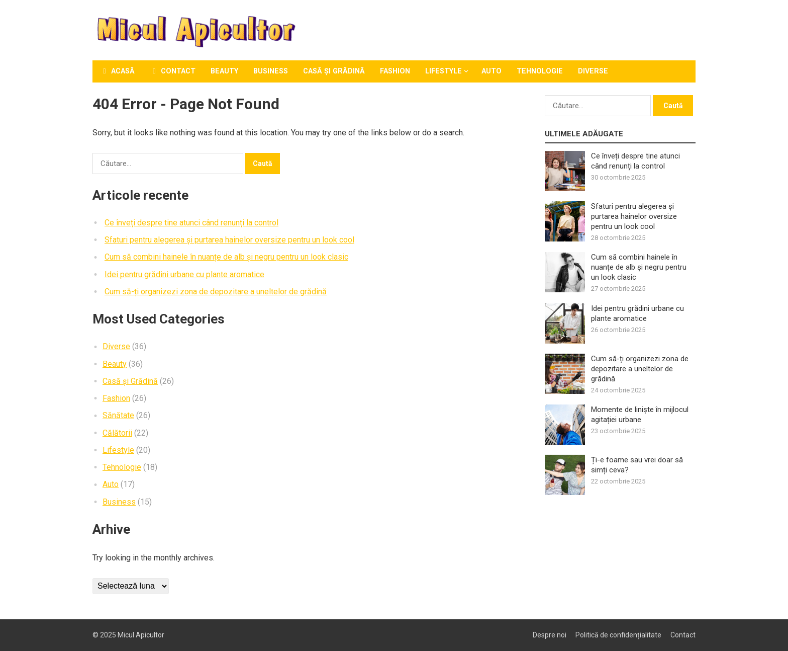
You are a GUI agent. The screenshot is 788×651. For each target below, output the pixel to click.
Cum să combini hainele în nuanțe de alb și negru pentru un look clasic (226, 257)
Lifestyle (443, 71)
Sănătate (118, 415)
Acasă (117, 71)
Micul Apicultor (141, 635)
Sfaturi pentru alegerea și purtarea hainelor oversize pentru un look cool (229, 240)
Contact (172, 71)
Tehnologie (540, 71)
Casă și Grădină (334, 71)
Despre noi (549, 635)
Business (270, 71)
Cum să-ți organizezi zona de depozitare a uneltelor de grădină (216, 291)
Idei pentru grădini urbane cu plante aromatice (184, 274)
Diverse (593, 71)
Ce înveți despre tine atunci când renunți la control (191, 222)
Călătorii (117, 433)
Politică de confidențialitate (618, 635)
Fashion (395, 71)
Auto (491, 71)
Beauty (224, 71)
